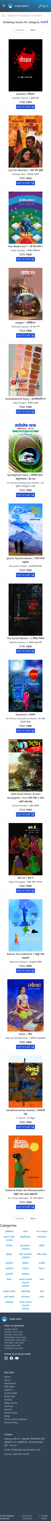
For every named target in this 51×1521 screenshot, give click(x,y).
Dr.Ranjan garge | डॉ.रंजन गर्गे (25, 326)
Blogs (7, 1415)
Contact (8, 1399)
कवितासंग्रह (25, 1291)
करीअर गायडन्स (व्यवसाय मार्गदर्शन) (25, 1282)
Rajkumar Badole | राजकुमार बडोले (25, 961)
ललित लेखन (42, 1254)
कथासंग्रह (25, 1273)
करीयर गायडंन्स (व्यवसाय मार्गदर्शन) (25, 1305)
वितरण (41, 1268)
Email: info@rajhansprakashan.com (22, 1449)
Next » (33, 30)
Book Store (10, 1383)
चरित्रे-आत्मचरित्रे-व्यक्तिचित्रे (25, 1256)
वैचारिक (9, 1245)
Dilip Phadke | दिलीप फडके (25, 402)
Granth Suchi (11, 1412)
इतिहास (9, 1254)
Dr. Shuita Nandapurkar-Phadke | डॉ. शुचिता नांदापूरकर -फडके (25, 484)
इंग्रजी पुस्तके (9, 1296)
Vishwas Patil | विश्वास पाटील (25, 174)
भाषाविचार (9, 1302)
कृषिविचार (9, 1231)
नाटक (41, 1291)
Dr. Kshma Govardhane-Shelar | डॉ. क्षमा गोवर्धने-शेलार (25, 720)
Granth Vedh (10, 1393)
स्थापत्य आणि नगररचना (9, 1238)
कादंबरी (42, 1262)
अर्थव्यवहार (25, 1296)
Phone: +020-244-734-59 (16, 1454)
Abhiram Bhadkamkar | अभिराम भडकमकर (26, 1038)
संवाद (25, 1231)
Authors (8, 1389)
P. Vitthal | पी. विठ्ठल (25, 1118)
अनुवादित (9, 1262)
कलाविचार (9, 1268)
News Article (10, 1402)
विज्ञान (9, 1279)
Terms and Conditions (15, 1419)
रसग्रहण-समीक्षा (9, 1291)
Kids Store (9, 1386)
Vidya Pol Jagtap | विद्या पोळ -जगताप (25, 881)
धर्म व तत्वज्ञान (41, 1231)
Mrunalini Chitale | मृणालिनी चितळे (25, 566)
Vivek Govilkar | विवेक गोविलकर (25, 250)
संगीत (42, 1296)
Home (7, 1376)
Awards (8, 1409)
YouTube (8, 1406)
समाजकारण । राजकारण (25, 1247)
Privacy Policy (11, 1422)
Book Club (9, 1396)
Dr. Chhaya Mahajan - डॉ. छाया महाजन (25, 1198)
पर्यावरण (25, 1268)
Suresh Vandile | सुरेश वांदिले (25, 805)
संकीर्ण (41, 1245)
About (7, 1380)
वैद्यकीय (25, 1262)
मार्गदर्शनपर (41, 1236)
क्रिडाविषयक (25, 1236)
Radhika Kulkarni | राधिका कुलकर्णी (25, 642)
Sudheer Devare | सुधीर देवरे (25, 97)
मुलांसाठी (9, 1273)
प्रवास (42, 1279)
